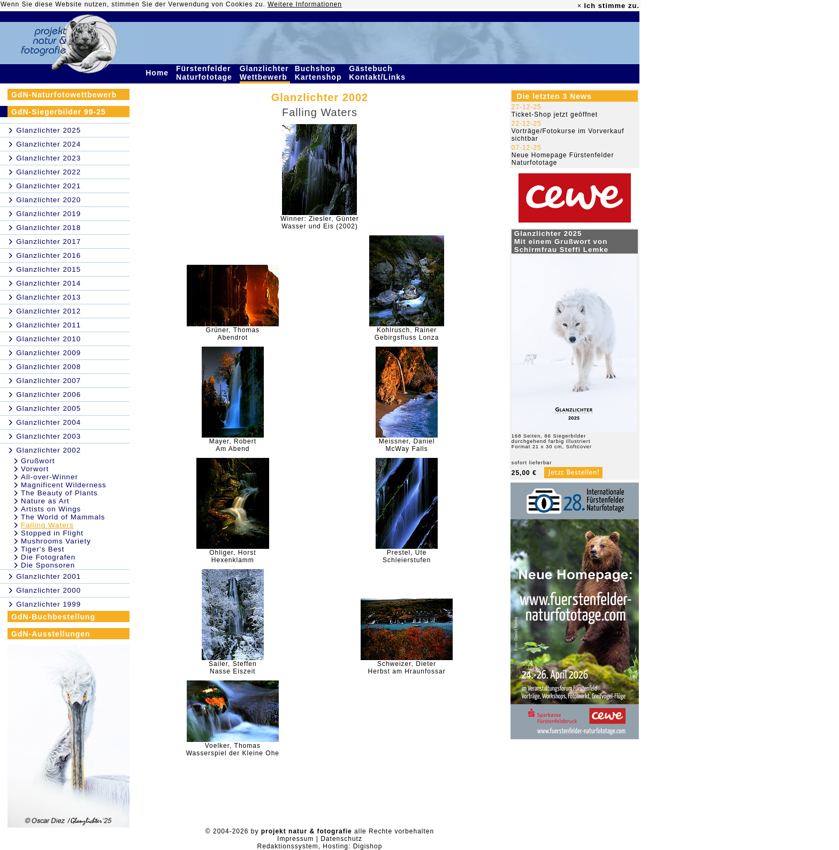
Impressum (295, 839)
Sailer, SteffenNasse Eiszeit (233, 667)
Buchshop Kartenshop (320, 72)
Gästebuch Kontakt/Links (378, 72)
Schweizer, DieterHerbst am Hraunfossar (407, 667)
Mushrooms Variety (56, 541)
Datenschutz (341, 839)
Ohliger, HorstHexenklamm (232, 556)
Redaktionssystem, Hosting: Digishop (320, 846)
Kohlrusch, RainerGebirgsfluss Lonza (407, 333)
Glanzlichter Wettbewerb (265, 72)
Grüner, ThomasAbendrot (233, 333)
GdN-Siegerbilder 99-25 (58, 112)
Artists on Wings (51, 509)
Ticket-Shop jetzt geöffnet (555, 114)
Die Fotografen (48, 557)
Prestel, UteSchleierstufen (407, 556)
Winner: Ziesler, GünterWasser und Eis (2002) (319, 222)
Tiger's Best (42, 549)
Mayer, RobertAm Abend (232, 445)
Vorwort (35, 469)
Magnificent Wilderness (63, 485)
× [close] (579, 6)
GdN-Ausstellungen (50, 634)
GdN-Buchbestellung (53, 616)
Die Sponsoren (48, 565)
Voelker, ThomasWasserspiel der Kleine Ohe (232, 749)
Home (158, 72)
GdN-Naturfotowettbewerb (64, 94)
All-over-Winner (49, 477)
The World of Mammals (63, 517)
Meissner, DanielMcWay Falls (407, 445)
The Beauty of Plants (59, 493)
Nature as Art (45, 501)
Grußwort (38, 461)
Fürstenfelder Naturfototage (205, 72)
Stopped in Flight (52, 533)
